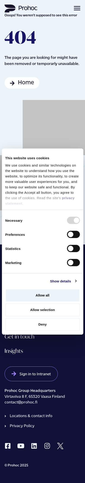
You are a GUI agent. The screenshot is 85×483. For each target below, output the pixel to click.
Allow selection (42, 310)
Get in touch (19, 336)
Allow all (42, 295)
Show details (60, 281)
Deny (42, 324)
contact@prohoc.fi (21, 402)
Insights (14, 350)
